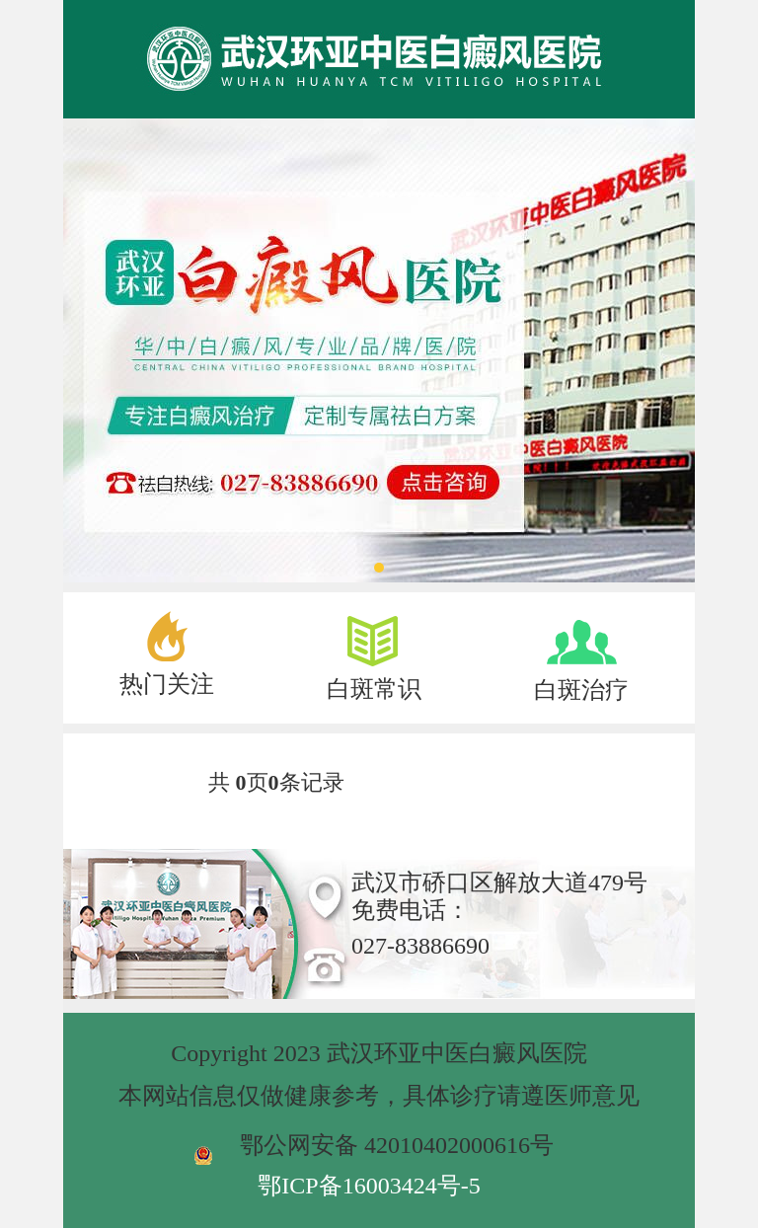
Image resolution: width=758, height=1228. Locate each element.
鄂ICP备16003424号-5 (369, 1185)
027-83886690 (420, 946)
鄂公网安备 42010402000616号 (397, 1145)
